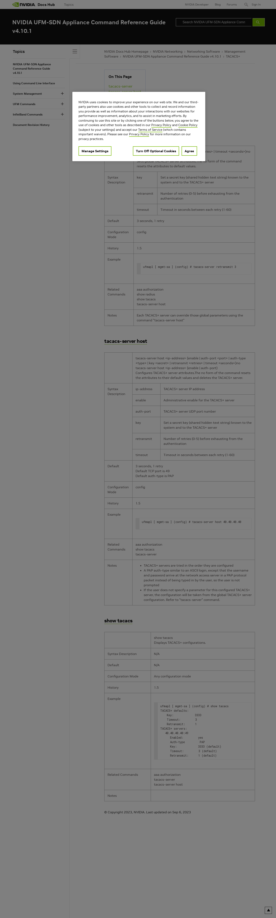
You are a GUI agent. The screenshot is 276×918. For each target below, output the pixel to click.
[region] (138, 126)
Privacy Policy (161, 125)
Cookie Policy (187, 125)
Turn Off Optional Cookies (156, 151)
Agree (189, 151)
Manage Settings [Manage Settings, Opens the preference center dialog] (95, 151)
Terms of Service (150, 130)
